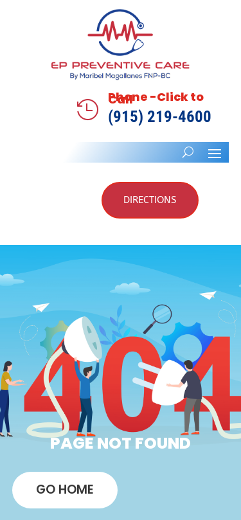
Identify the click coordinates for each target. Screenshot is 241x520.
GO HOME (65, 489)
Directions (150, 200)
